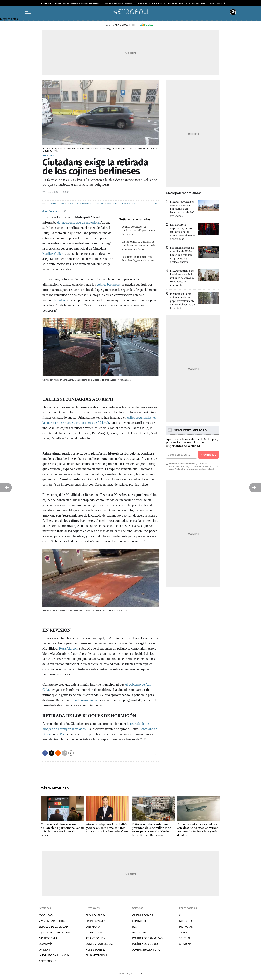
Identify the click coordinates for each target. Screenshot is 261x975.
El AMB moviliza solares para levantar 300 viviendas (77, 3)
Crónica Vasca (95, 921)
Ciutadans (59, 300)
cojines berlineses (109, 284)
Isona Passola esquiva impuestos (118, 3)
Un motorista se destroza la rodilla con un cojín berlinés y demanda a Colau (138, 245)
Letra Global (94, 932)
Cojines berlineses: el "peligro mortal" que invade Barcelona (138, 230)
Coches (52, 204)
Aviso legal (140, 932)
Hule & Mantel (95, 949)
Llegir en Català (9, 18)
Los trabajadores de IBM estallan (150, 3)
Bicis (70, 204)
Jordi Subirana (51, 210)
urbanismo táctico (87, 700)
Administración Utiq (146, 949)
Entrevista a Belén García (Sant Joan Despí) (186, 3)
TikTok (183, 932)
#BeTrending (47, 961)
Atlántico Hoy (95, 938)
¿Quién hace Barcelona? (55, 932)
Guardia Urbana (84, 204)
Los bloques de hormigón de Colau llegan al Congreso (138, 258)
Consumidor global (99, 944)
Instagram (186, 926)
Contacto (139, 921)
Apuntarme (208, 454)
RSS (134, 926)
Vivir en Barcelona (52, 921)
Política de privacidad (147, 938)
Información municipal (55, 955)
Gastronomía (48, 938)
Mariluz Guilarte (53, 253)
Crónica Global (96, 915)
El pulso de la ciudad (53, 926)
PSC (63, 734)
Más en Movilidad (55, 788)
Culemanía (93, 926)
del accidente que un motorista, (78, 222)
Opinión (44, 949)
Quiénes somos (142, 915)
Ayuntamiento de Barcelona (120, 204)
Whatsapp (185, 944)
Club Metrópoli (96, 955)
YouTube (184, 938)
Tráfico (99, 204)
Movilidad (48, 155)
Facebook (185, 921)
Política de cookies (145, 944)
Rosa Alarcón (68, 648)
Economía (45, 944)
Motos (62, 204)
